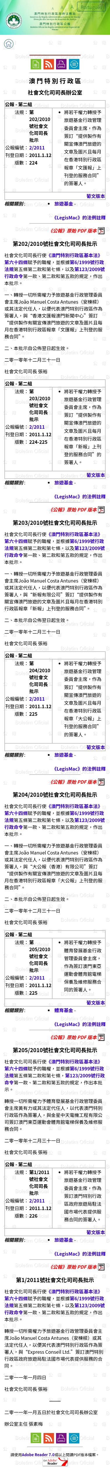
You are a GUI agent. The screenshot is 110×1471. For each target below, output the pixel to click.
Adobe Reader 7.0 (38, 1454)
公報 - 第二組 (18, 104)
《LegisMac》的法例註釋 (79, 217)
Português (91, 6)
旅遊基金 (64, 203)
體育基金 (64, 1010)
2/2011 (37, 147)
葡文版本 (95, 195)
